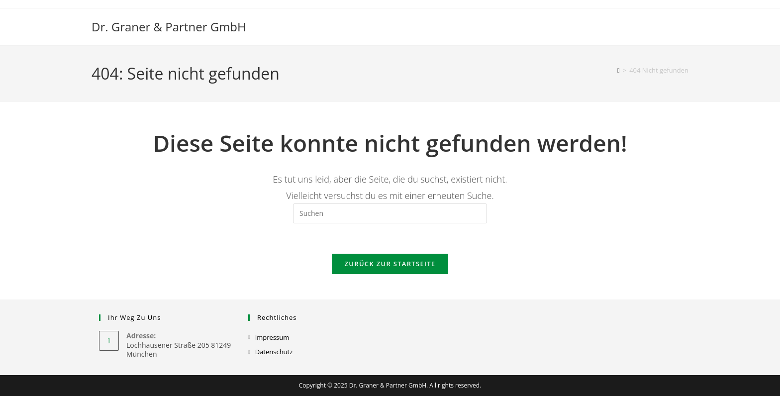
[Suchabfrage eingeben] (390, 213)
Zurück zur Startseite (390, 263)
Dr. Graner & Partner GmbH (169, 26)
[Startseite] (618, 70)
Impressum (272, 337)
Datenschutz (274, 351)
